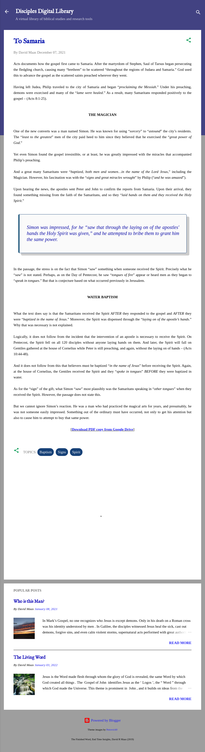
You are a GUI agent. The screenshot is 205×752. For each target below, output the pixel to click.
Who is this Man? (29, 601)
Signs (62, 452)
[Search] (198, 13)
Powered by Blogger (102, 720)
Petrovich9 (111, 729)
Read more (180, 643)
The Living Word (29, 657)
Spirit (76, 452)
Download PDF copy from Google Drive (102, 429)
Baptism (46, 452)
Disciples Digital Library (44, 11)
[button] (188, 41)
